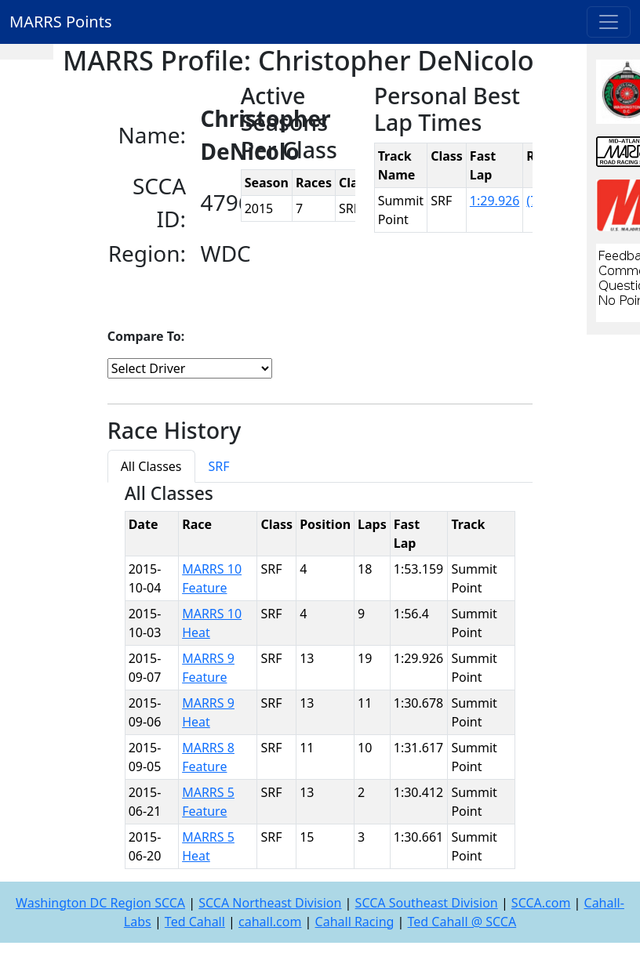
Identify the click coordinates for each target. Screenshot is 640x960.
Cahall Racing (355, 921)
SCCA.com (541, 902)
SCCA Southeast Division (426, 902)
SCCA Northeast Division (269, 902)
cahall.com (269, 921)
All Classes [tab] (151, 466)
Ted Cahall (195, 921)
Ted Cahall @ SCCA (462, 921)
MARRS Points (60, 21)
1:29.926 (495, 200)
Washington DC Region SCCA (100, 902)
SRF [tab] (219, 466)
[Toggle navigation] (609, 22)
